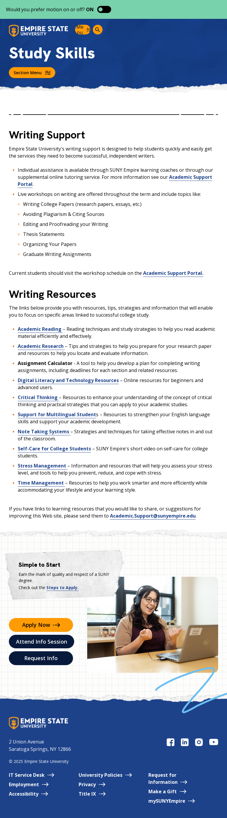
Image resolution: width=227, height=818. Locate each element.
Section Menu (32, 72)
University (105, 775)
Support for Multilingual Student (57, 414)
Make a (167, 791)
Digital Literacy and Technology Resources (68, 380)
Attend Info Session (41, 641)
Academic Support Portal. (173, 273)
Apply (41, 624)
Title (92, 794)
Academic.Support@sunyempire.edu (153, 516)
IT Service (31, 775)
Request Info (41, 658)
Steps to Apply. (62, 587)
